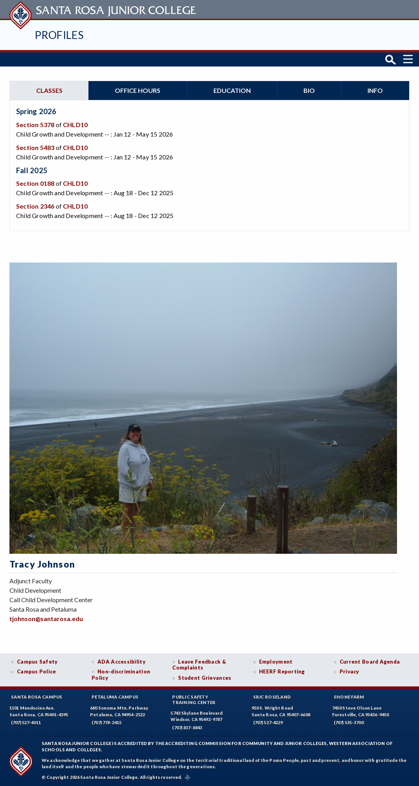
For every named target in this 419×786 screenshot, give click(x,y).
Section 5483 (35, 147)
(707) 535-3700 (349, 722)
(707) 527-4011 (26, 722)
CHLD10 (75, 124)
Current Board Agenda (370, 661)
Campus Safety (37, 661)
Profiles (59, 34)
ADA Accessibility (121, 661)
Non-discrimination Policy (121, 674)
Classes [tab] (49, 90)
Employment (276, 661)
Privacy (349, 671)
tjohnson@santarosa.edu (46, 618)
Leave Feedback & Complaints (199, 664)
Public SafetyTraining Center (193, 699)
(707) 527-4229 (268, 722)
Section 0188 (35, 183)
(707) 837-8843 (187, 727)
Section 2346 (35, 206)
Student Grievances (204, 678)
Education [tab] (232, 90)
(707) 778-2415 (106, 722)
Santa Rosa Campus (36, 696)
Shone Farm (349, 696)
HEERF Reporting (282, 671)
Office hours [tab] (137, 90)
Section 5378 (35, 124)
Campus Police (36, 671)
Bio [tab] (309, 90)
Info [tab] (375, 90)
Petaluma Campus (115, 696)
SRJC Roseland (272, 696)
